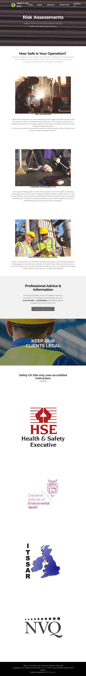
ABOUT (39, 5)
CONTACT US (77, 5)
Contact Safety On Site (43, 312)
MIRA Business (50, 672)
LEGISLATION (64, 5)
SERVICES (50, 5)
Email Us (44, 668)
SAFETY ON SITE (22, 5)
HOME (30, 5)
